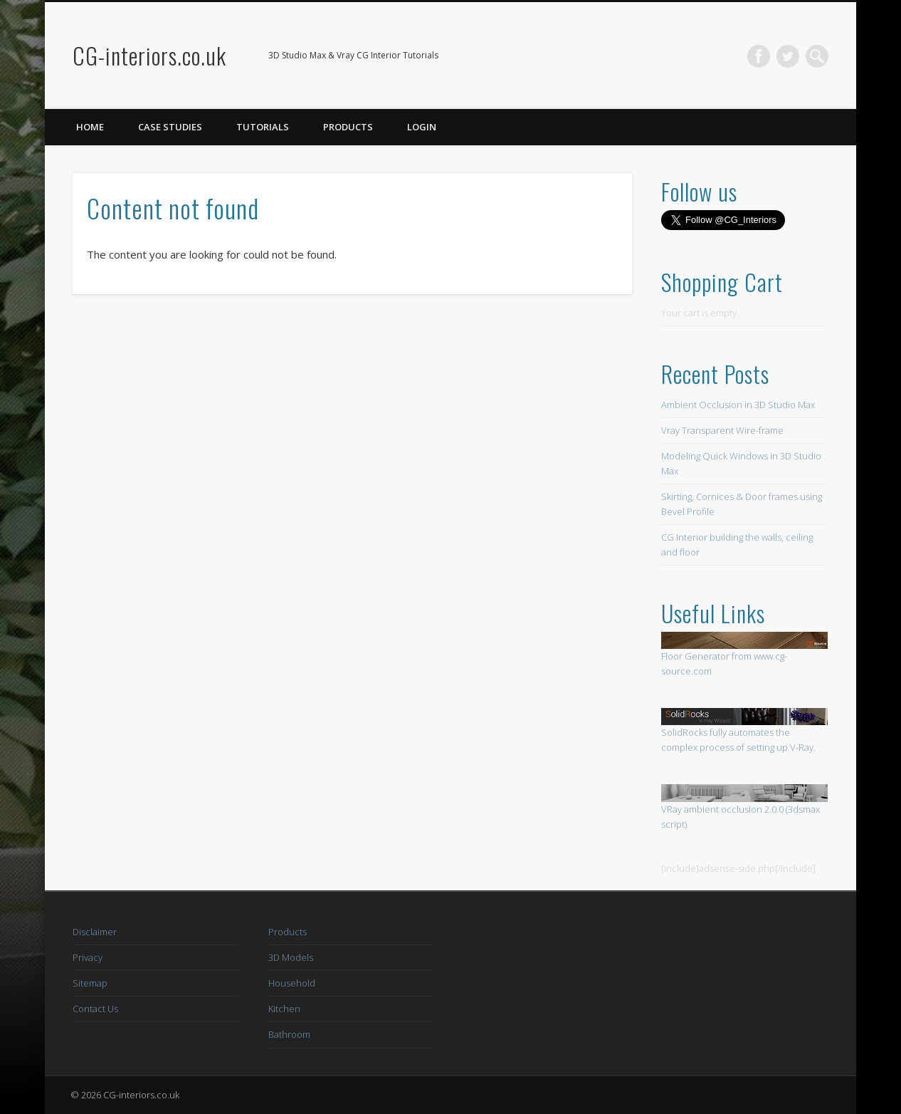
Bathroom (289, 1034)
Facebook (758, 56)
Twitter (787, 56)
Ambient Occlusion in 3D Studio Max (738, 404)
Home (90, 126)
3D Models (290, 957)
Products (348, 126)
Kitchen (284, 1008)
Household (291, 983)
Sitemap (90, 983)
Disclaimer (95, 931)
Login (421, 126)
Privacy (87, 957)
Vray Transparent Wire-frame (722, 430)
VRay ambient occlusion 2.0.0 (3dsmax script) (744, 807)
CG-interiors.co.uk (149, 55)
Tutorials (262, 126)
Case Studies (170, 126)
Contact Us (95, 1008)
